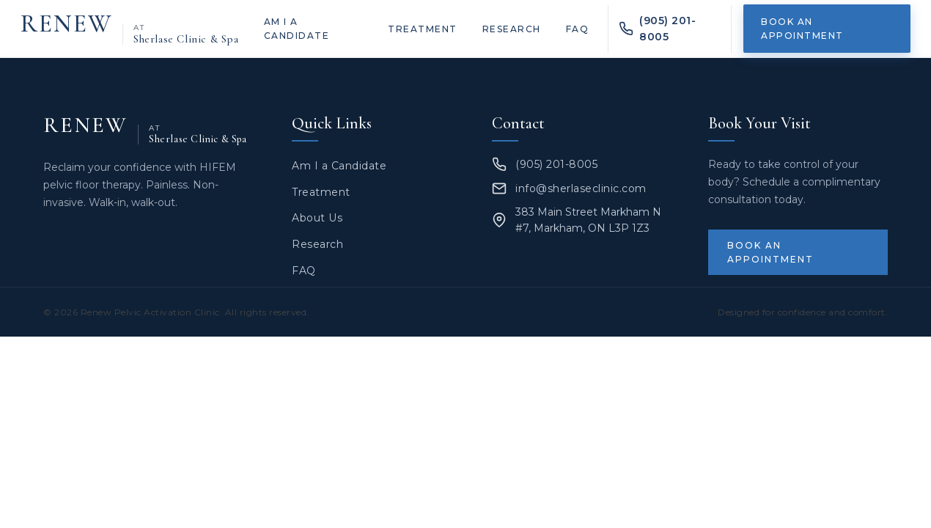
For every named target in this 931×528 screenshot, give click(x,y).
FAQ (577, 28)
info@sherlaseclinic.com (581, 188)
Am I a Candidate (297, 28)
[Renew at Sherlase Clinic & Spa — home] (130, 29)
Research (511, 28)
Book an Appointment (802, 28)
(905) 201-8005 (556, 164)
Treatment (422, 28)
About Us (317, 217)
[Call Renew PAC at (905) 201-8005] (670, 29)
